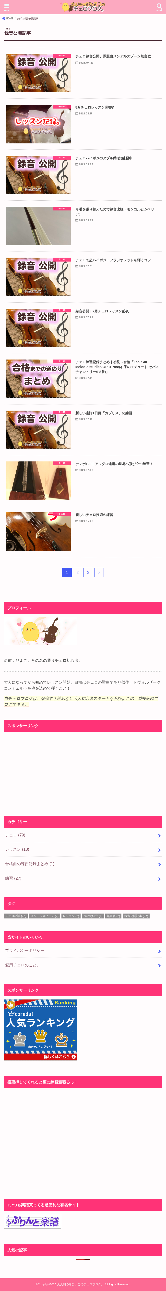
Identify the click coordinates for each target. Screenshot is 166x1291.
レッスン (17, 849)
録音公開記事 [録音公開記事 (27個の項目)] (136, 916)
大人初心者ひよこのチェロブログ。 (80, 1284)
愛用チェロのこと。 (22, 965)
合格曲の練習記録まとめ (29, 863)
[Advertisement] (83, 769)
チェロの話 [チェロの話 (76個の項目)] (15, 916)
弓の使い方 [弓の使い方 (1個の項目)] (92, 916)
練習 (13, 878)
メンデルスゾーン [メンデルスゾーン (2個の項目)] (45, 916)
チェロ (15, 835)
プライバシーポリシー (24, 950)
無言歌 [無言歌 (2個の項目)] (113, 916)
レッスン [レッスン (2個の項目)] (71, 916)
